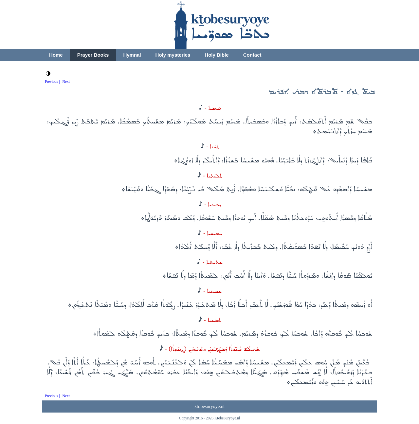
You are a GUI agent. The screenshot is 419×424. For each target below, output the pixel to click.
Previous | (52, 81)
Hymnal (132, 55)
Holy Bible (216, 55)
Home (56, 55)
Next (66, 81)
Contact (252, 55)
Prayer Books (93, 55)
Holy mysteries (173, 55)
